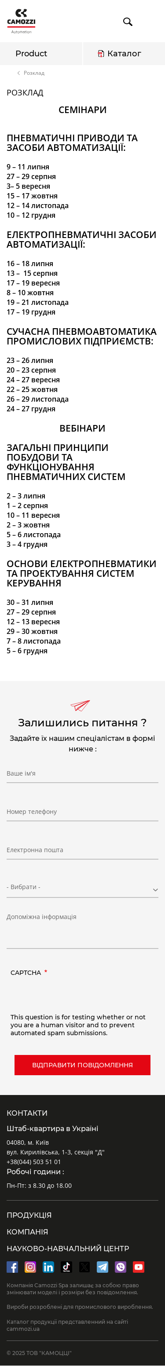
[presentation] (77, 996)
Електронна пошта (35, 850)
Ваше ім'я (21, 773)
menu (150, 22)
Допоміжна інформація (42, 916)
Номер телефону (32, 811)
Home (11, 73)
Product (31, 54)
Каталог (124, 54)
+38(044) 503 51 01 (34, 1161)
